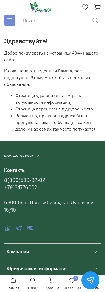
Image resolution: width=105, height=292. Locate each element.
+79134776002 (20, 187)
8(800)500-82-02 (24, 180)
